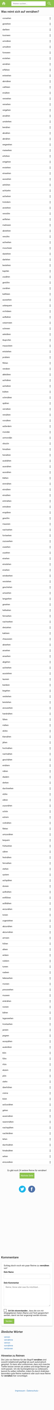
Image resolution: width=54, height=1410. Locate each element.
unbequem (7, 305)
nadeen (5, 972)
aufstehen (6, 668)
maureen (6, 524)
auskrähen (7, 1047)
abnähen (6, 139)
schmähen (7, 397)
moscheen (7, 248)
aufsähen (6, 386)
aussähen (6, 472)
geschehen (7, 587)
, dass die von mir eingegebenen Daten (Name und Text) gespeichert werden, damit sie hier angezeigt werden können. (26, 1313)
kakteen (6, 633)
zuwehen (6, 547)
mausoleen (7, 346)
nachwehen (7, 622)
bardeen (6, 685)
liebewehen (7, 978)
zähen (5, 800)
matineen (6, 225)
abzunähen (7, 926)
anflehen (6, 219)
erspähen (6, 512)
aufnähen (6, 380)
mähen (5, 725)
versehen (6, 104)
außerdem (7, 426)
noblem (5, 961)
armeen (5, 938)
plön (4, 1076)
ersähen (6, 93)
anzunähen (7, 909)
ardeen (5, 955)
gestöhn (6, 282)
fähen (4, 719)
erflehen (6, 70)
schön (5, 811)
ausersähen (7, 1116)
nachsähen (7, 754)
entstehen (6, 351)
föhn (4, 1058)
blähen (5, 478)
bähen (5, 1012)
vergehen (6, 110)
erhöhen (6, 156)
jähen (4, 742)
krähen (5, 392)
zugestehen (7, 920)
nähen (5, 771)
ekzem (5, 1070)
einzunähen (7, 1162)
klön (4, 1053)
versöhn (6, 236)
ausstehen (7, 673)
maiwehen (7, 150)
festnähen (6, 857)
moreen (5, 984)
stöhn (4, 794)
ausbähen (6, 461)
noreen (5, 1007)
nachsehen (7, 530)
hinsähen (6, 449)
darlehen (6, 259)
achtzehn (6, 190)
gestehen (6, 24)
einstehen (6, 564)
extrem (5, 817)
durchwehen (7, 788)
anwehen (6, 656)
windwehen (7, 576)
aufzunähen (7, 1104)
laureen (5, 679)
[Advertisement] (27, 1226)
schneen (6, 328)
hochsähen (7, 748)
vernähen (6, 409)
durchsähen (7, 1145)
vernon (7, 1343)
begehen (6, 691)
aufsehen (6, 196)
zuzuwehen (7, 541)
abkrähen (6, 374)
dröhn (5, 731)
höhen (5, 943)
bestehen (6, 265)
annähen (6, 64)
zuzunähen (7, 806)
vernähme (8, 1340)
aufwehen (6, 242)
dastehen (6, 254)
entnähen (6, 507)
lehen (4, 1139)
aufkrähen (6, 892)
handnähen (7, 714)
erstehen (6, 58)
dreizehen (6, 627)
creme (5, 1093)
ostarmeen (7, 323)
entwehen (6, 75)
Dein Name (9, 1272)
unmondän (7, 438)
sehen (5, 1156)
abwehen (6, 645)
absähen (6, 133)
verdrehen (6, 696)
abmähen (6, 81)
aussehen (6, 179)
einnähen (6, 489)
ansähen (6, 116)
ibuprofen (6, 340)
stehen (5, 869)
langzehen (7, 599)
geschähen (7, 760)
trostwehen (7, 1024)
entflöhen (6, 898)
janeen (5, 1030)
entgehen (6, 162)
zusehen (6, 553)
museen (6, 995)
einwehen (6, 173)
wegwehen (7, 144)
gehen (5, 1110)
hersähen (6, 455)
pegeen (5, 1035)
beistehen (6, 702)
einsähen (6, 495)
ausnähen (6, 466)
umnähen (6, 41)
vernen (7, 1337)
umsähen (6, 47)
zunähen (6, 288)
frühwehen (7, 846)
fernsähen (6, 863)
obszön (5, 443)
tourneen (6, 35)
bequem (6, 840)
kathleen (6, 294)
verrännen (8, 1348)
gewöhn (6, 518)
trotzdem (6, 202)
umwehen (6, 593)
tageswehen (7, 1018)
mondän (6, 432)
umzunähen (7, 834)
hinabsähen (7, 1150)
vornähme (8, 1345)
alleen (5, 949)
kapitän (5, 271)
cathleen (6, 87)
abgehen (6, 662)
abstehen (6, 231)
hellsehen (6, 610)
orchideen (6, 311)
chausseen (7, 639)
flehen (5, 829)
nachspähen (7, 1127)
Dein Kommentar (11, 1283)
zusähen (6, 277)
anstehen (6, 208)
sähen (5, 852)
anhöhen (6, 185)
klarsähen (6, 737)
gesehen (6, 604)
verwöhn (6, 213)
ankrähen (6, 334)
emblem (6, 765)
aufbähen (6, 317)
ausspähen (7, 1041)
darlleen (6, 29)
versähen (6, 415)
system (5, 875)
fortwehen (7, 535)
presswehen (7, 989)
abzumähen (7, 932)
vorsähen (6, 420)
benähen (6, 127)
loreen (5, 915)
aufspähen (7, 880)
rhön (4, 1064)
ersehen (6, 570)
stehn (4, 1081)
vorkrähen (6, 823)
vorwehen (6, 18)
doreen (5, 886)
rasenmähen (8, 1122)
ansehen (6, 650)
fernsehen (6, 616)
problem (6, 357)
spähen (5, 403)
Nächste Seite (27, 1175)
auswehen (7, 300)
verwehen (6, 98)
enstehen (6, 167)
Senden (9, 1321)
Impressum (20, 1391)
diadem (5, 777)
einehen (6, 558)
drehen (5, 783)
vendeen (6, 369)
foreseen (6, 52)
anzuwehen (7, 708)
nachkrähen (7, 1133)
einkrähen (6, 1001)
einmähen (6, 484)
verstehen (6, 581)
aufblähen (6, 903)
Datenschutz (32, 1391)
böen (4, 1099)
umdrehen (7, 121)
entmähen (7, 501)
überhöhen (7, 1087)
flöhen (5, 363)
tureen (5, 966)
